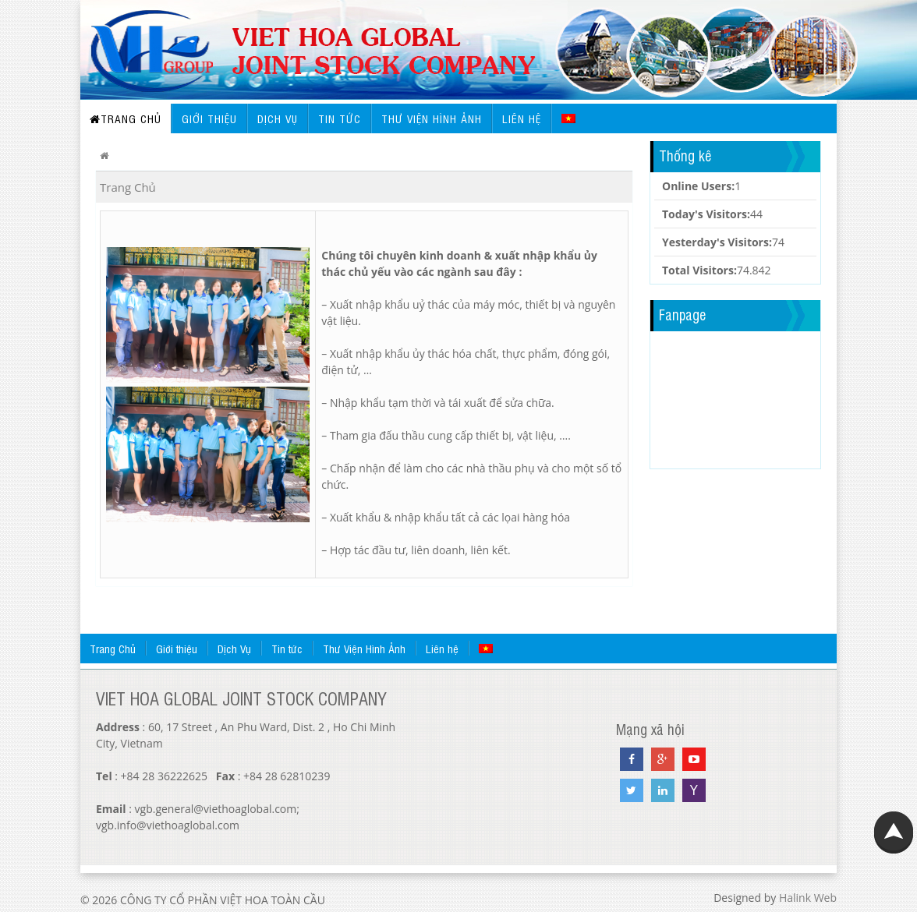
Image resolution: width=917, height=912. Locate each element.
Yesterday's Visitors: (717, 242)
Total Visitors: (699, 270)
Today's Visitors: (706, 214)
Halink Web (808, 897)
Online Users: (698, 186)
